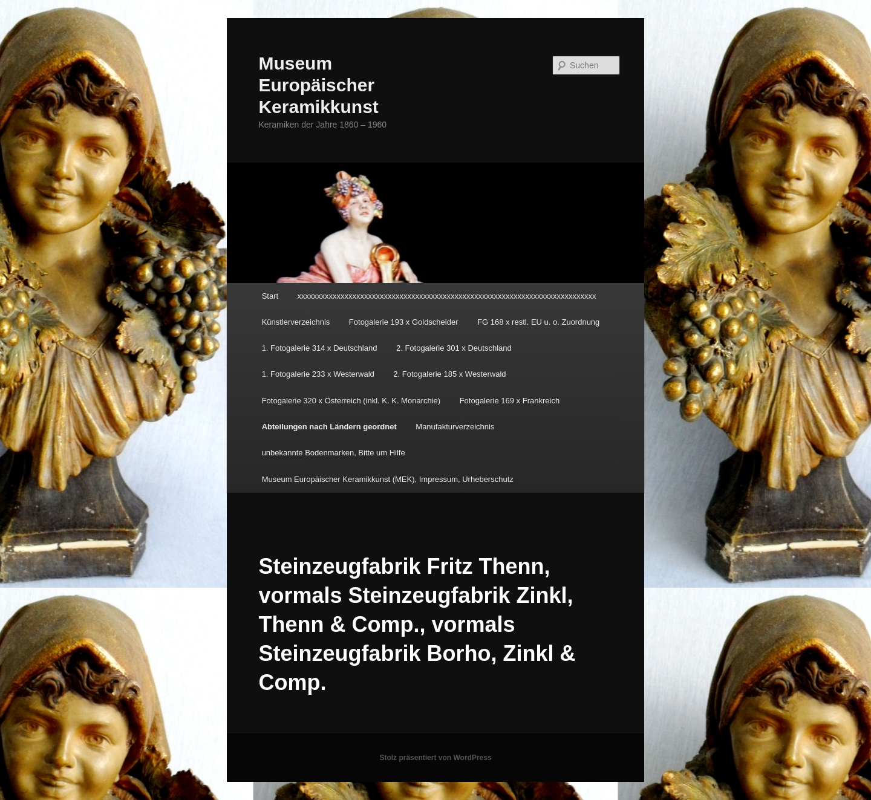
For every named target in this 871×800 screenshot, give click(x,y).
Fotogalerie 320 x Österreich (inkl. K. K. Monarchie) (351, 400)
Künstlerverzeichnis (296, 322)
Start (270, 296)
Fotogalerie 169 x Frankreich (509, 400)
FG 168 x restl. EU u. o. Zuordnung (538, 322)
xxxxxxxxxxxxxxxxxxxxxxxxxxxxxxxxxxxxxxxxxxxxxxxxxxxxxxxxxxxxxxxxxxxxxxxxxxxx (447, 296)
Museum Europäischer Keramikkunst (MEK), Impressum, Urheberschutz (388, 479)
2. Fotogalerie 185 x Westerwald (449, 374)
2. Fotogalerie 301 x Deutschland (454, 348)
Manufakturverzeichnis (455, 426)
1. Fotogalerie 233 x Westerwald (318, 374)
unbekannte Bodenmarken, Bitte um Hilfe (333, 452)
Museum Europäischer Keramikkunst (318, 85)
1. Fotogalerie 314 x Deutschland (319, 348)
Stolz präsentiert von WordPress (435, 757)
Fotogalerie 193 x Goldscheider (403, 322)
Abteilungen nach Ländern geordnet (329, 426)
